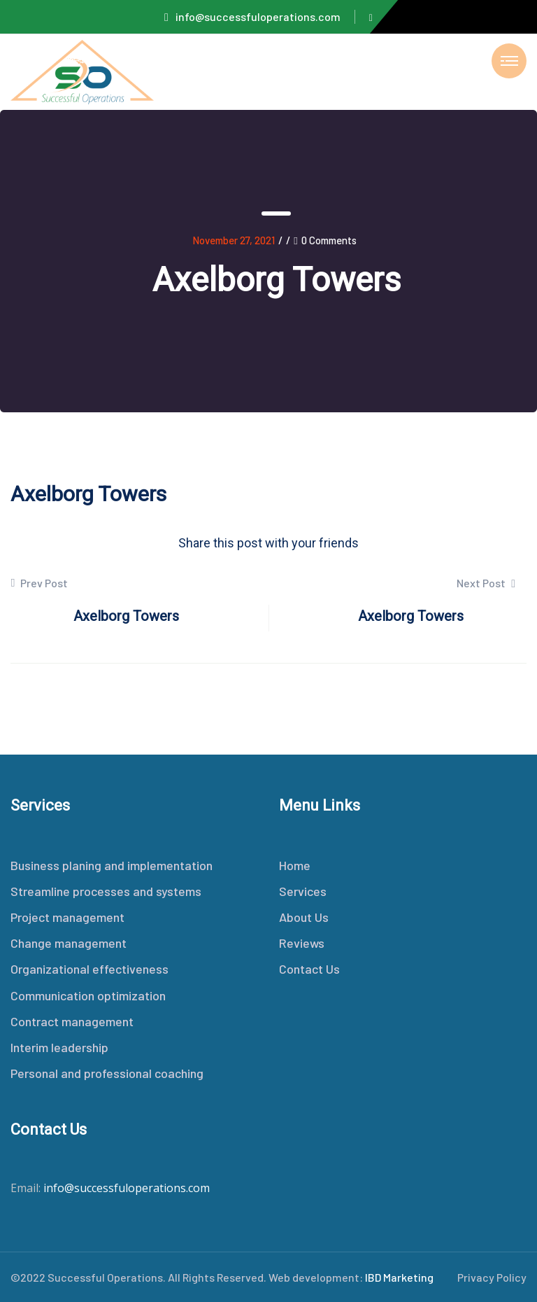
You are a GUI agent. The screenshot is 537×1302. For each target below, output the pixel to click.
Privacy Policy (492, 1277)
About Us (304, 917)
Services (303, 891)
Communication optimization (88, 995)
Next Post (486, 582)
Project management (67, 917)
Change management (68, 943)
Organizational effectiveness (89, 968)
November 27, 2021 (233, 240)
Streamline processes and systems (105, 891)
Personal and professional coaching (106, 1073)
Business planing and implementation (111, 865)
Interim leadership (59, 1047)
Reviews (301, 943)
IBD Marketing (399, 1277)
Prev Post (39, 583)
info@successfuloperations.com (252, 16)
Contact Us (309, 968)
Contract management (72, 1021)
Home (294, 865)
